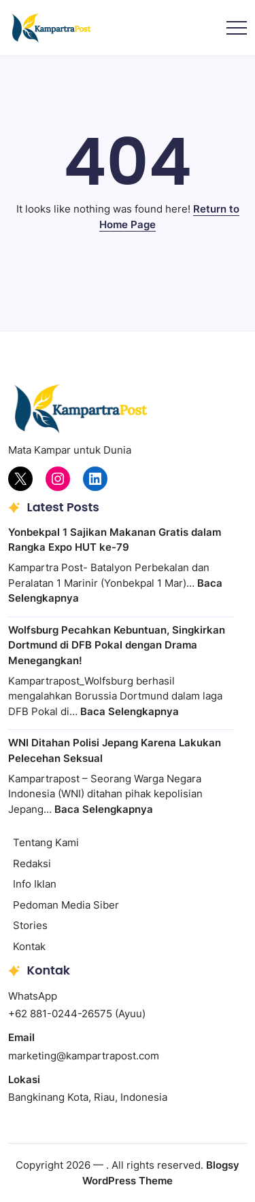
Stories (30, 925)
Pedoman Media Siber (66, 904)
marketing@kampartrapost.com (83, 1055)
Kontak (29, 946)
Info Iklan (34, 883)
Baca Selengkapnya (129, 711)
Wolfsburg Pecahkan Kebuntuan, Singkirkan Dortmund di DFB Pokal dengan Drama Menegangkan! (116, 645)
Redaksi (32, 863)
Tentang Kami (46, 842)
